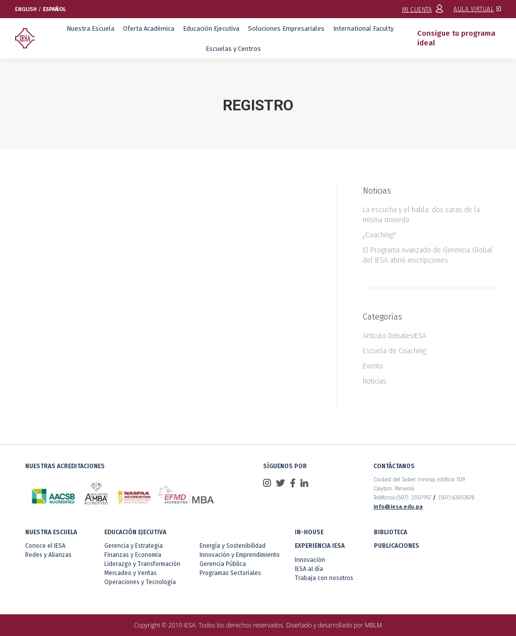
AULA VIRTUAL (477, 9)
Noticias (374, 381)
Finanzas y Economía (132, 554)
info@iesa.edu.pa (398, 506)
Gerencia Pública (223, 563)
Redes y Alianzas (48, 554)
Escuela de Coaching (394, 351)
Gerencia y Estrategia (133, 545)
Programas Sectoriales (230, 573)
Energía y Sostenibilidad (233, 545)
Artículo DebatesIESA (394, 336)
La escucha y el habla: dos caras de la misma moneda (421, 215)
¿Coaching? (379, 235)
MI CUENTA (423, 9)
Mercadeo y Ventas (130, 573)
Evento (373, 366)
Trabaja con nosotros (324, 578)
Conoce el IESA (45, 545)
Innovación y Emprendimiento (240, 554)
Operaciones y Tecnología (140, 582)
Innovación (310, 559)
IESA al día (309, 569)
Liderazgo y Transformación (142, 563)
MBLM (373, 625)
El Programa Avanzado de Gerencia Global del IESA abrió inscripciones (427, 255)
